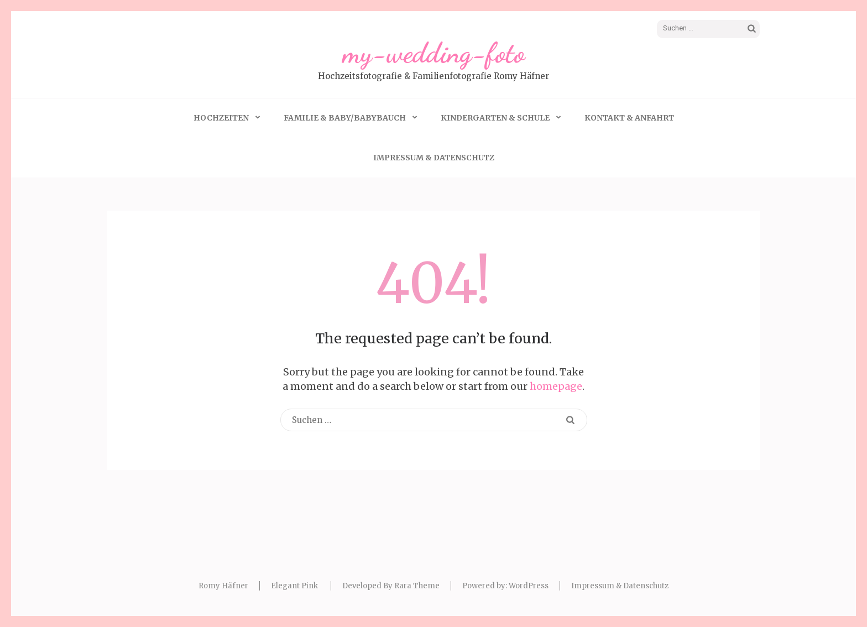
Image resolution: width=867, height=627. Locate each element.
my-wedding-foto (434, 53)
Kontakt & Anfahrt (629, 118)
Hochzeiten (221, 118)
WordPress (529, 586)
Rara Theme (417, 586)
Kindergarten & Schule (495, 118)
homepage (556, 386)
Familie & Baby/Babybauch (345, 118)
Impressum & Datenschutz (433, 158)
